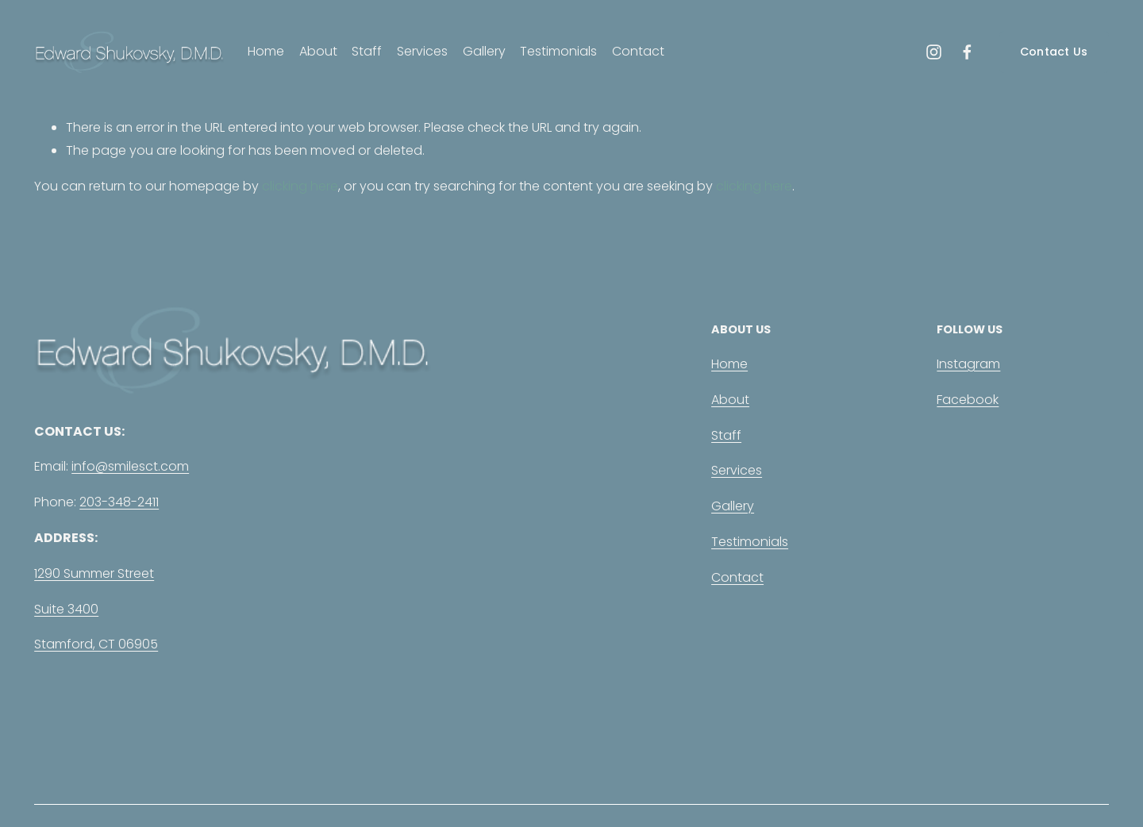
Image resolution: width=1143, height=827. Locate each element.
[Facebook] (967, 52)
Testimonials (558, 51)
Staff (367, 51)
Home (266, 51)
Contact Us (1054, 52)
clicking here (300, 186)
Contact (638, 51)
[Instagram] (934, 52)
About (318, 51)
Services (422, 51)
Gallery (484, 51)
